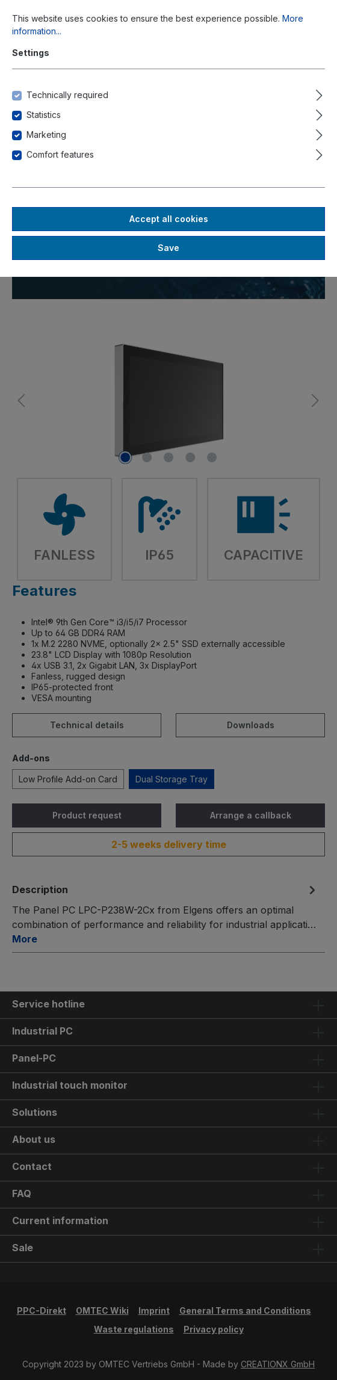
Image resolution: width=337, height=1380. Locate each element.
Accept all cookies (168, 219)
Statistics (43, 115)
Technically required (67, 95)
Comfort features (60, 154)
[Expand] (319, 93)
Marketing (46, 134)
